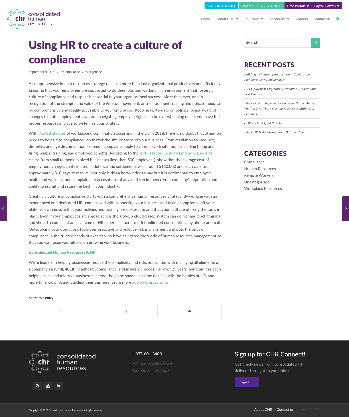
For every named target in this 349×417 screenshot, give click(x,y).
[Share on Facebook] (61, 311)
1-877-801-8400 (147, 353)
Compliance (71, 72)
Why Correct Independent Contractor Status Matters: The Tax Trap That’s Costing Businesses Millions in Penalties (280, 108)
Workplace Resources (263, 188)
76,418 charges (51, 133)
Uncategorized (257, 181)
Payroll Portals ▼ (327, 6)
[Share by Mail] (189, 311)
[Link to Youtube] (317, 409)
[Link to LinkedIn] (303, 409)
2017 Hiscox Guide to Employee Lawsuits (176, 153)
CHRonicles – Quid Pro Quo (263, 123)
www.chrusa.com (152, 282)
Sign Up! (247, 382)
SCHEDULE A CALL (221, 6)
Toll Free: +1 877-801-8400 (261, 6)
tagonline (95, 72)
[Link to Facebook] (310, 409)
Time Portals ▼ (298, 6)
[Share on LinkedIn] (125, 311)
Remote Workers (259, 175)
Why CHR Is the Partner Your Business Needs (275, 132)
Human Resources (260, 168)
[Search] (337, 19)
